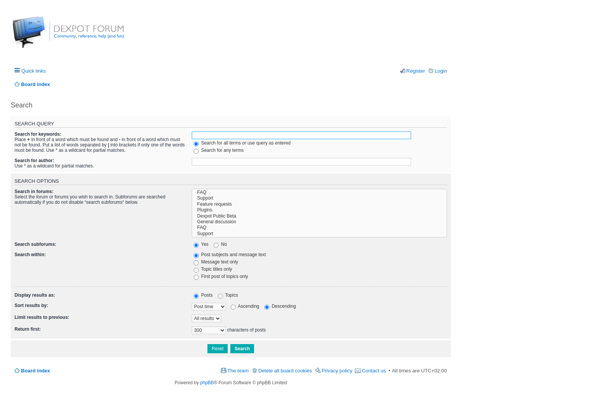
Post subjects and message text (230, 254)
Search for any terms (219, 150)
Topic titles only (213, 269)
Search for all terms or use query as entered (242, 143)
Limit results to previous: (42, 317)
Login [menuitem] (441, 71)
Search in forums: (34, 191)
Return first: (28, 329)
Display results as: (35, 295)
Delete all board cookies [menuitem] (285, 371)
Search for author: (34, 160)
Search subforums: (35, 244)
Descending (280, 306)
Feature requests (319, 204)
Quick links (33, 71)
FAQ (319, 192)
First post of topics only (221, 276)
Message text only (216, 262)
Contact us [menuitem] (374, 371)
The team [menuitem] (238, 371)
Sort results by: (31, 305)
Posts (203, 295)
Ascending (245, 306)
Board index (35, 371)
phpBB (207, 382)
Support (319, 198)
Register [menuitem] (415, 71)
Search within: (30, 254)
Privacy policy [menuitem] (337, 371)
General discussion (319, 222)
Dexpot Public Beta (319, 216)
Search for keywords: (38, 134)
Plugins (319, 210)
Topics (228, 295)
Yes (201, 244)
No (220, 244)
